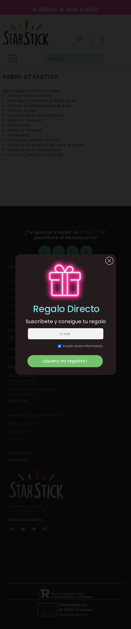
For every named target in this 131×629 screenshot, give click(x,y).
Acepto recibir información (80, 346)
